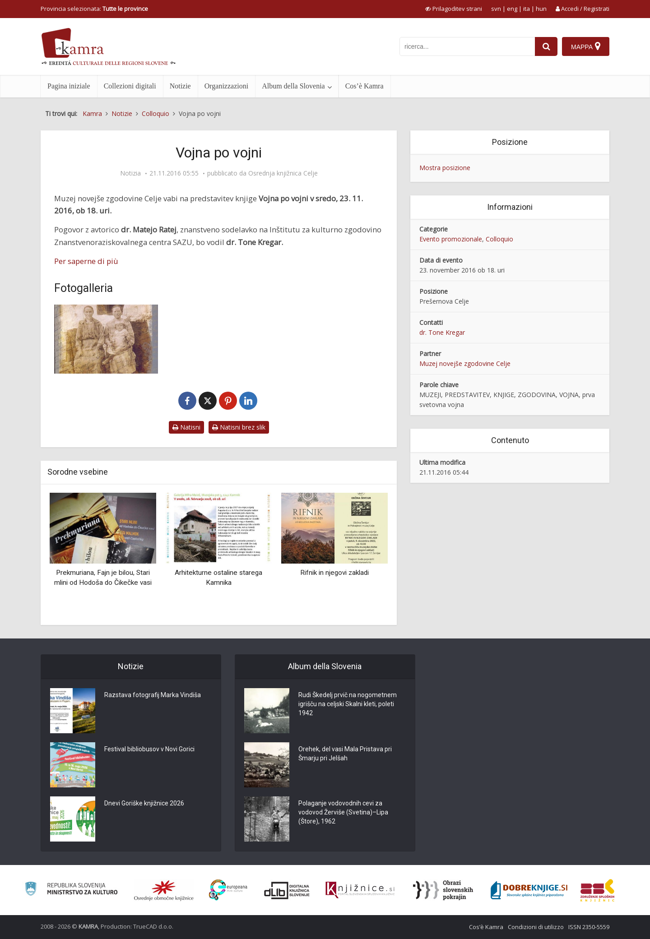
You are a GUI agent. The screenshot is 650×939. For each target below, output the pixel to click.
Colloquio (499, 239)
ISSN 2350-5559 (588, 927)
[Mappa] (585, 46)
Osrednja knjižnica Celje (283, 173)
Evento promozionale (450, 239)
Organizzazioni (226, 86)
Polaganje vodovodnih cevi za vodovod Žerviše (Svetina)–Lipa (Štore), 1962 (343, 812)
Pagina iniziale (68, 86)
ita (526, 9)
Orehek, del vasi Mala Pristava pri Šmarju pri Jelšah (345, 753)
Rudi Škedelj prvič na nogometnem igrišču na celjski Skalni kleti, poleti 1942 (347, 704)
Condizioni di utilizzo (536, 927)
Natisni (186, 427)
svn (496, 9)
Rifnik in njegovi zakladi (334, 573)
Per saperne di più (86, 261)
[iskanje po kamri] (467, 46)
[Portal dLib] (287, 890)
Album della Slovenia (293, 86)
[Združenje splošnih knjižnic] (597, 890)
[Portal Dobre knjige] (529, 890)
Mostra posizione (444, 167)
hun (541, 9)
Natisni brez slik (238, 427)
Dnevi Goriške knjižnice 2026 (144, 803)
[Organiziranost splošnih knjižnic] (164, 890)
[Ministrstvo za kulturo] (71, 890)
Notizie (180, 86)
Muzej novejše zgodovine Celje (465, 363)
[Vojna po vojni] (106, 339)
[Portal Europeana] (228, 890)
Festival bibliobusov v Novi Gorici (149, 749)
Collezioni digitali (130, 86)
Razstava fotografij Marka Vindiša (152, 694)
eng (512, 9)
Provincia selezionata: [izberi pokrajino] (94, 9)
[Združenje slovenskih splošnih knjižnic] (360, 890)
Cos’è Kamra (364, 86)
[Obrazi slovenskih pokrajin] (443, 890)
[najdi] (546, 46)
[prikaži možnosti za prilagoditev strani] (453, 9)
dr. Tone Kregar (442, 332)
